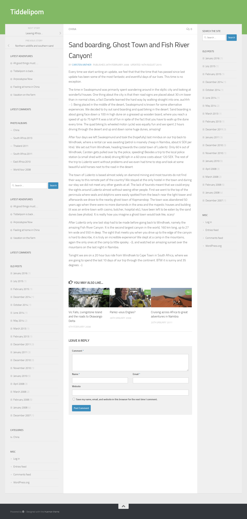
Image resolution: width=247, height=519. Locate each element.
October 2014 (20, 304)
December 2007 (22, 415)
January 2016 (20, 273)
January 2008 (20, 407)
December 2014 (22, 297)
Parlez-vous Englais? (123, 312)
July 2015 (18, 281)
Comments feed (22, 474)
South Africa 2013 (22, 138)
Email (136, 374)
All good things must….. (25, 63)
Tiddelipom (27, 12)
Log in (16, 458)
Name (76, 374)
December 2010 (22, 360)
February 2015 (21, 289)
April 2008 (18, 383)
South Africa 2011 (22, 153)
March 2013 (19, 328)
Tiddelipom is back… (24, 71)
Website (76, 386)
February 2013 (21, 336)
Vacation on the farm (24, 94)
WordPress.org (21, 482)
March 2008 (19, 391)
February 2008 (21, 399)
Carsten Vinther (81, 64)
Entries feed (19, 466)
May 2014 (18, 320)
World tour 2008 (22, 169)
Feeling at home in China (26, 86)
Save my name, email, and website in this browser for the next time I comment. (116, 399)
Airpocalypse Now (22, 79)
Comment (78, 350)
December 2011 (22, 344)
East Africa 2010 (22, 161)
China (72, 29)
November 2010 (22, 368)
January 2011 (20, 352)
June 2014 (18, 312)
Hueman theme (51, 511)
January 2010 (20, 376)
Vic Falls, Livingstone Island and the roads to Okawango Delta (85, 316)
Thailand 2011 (20, 145)
